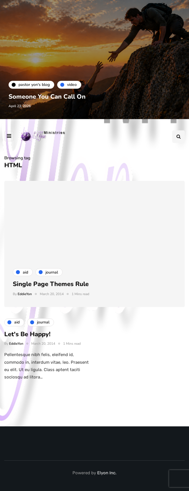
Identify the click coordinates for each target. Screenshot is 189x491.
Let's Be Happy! (27, 337)
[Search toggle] (178, 136)
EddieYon (25, 294)
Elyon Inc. (107, 472)
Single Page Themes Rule (51, 284)
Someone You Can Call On (47, 96)
